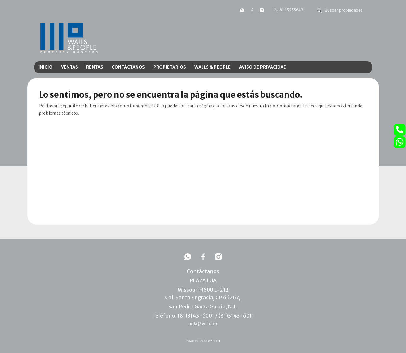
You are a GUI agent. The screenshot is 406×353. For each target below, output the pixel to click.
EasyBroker (212, 341)
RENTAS (94, 67)
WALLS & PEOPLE (212, 67)
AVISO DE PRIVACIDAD (263, 67)
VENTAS (69, 67)
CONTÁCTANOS (128, 67)
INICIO (45, 67)
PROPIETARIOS (169, 67)
